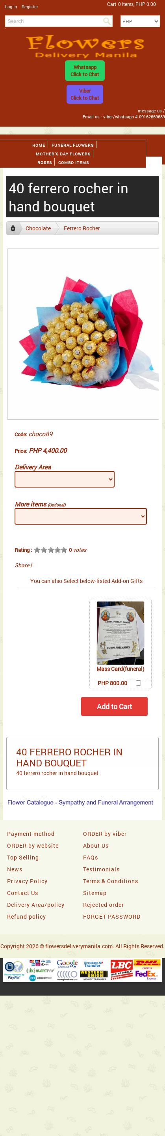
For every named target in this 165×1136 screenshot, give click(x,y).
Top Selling (23, 857)
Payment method (31, 833)
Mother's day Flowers (63, 154)
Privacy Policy (27, 881)
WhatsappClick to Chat (84, 71)
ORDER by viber (105, 833)
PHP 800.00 (112, 683)
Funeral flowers (73, 145)
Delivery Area (33, 467)
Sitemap (95, 893)
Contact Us (22, 893)
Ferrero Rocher (82, 228)
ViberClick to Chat (84, 94)
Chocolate (38, 228)
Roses (44, 162)
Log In (11, 6)
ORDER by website (33, 845)
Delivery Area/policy (36, 904)
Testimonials (101, 869)
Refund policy (26, 916)
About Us (96, 845)
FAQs (90, 857)
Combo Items (73, 162)
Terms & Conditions (110, 881)
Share (22, 565)
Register (30, 6)
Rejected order (103, 904)
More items (40, 504)
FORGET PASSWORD (112, 916)
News (14, 869)
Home (38, 145)
